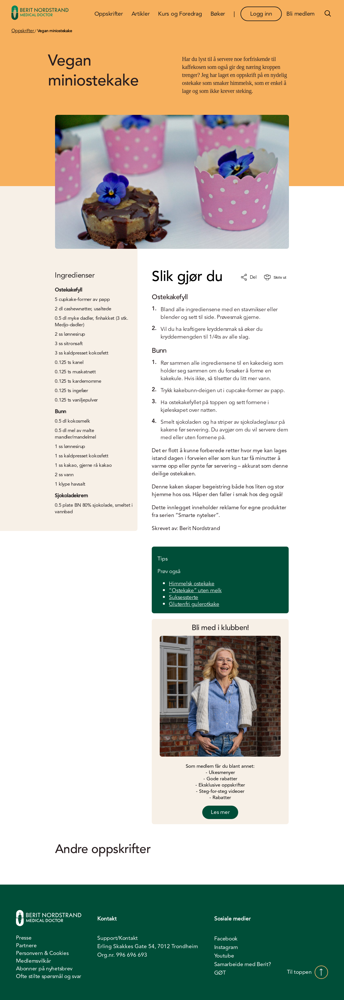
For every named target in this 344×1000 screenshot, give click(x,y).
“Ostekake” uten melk (195, 590)
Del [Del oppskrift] (249, 277)
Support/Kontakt (117, 938)
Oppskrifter (23, 30)
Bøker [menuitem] (218, 13)
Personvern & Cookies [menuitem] (42, 953)
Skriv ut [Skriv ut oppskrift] (275, 277)
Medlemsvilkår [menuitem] (33, 961)
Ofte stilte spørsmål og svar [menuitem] (48, 976)
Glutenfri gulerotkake (194, 604)
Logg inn (261, 13)
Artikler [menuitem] (140, 13)
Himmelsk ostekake (191, 583)
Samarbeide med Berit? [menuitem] (242, 964)
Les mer (220, 812)
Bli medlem (300, 13)
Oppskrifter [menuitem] (108, 13)
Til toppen (307, 972)
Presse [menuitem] (23, 938)
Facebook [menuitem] (226, 938)
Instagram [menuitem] (226, 947)
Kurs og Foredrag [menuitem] (180, 13)
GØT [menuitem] (220, 973)
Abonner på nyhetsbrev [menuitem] (44, 968)
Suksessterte (183, 597)
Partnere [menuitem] (26, 945)
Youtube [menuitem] (224, 956)
